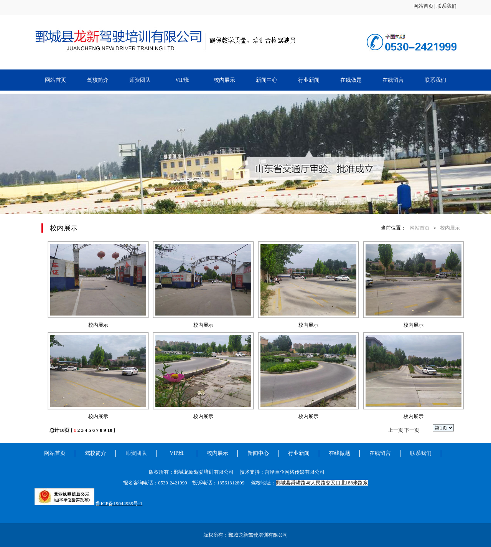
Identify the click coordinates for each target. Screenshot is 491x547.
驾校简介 (98, 80)
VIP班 (182, 80)
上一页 (395, 430)
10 (109, 430)
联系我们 (446, 6)
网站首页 (423, 6)
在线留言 (393, 80)
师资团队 (140, 80)
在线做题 (351, 80)
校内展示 (224, 80)
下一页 (411, 430)
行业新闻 (309, 80)
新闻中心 (266, 80)
